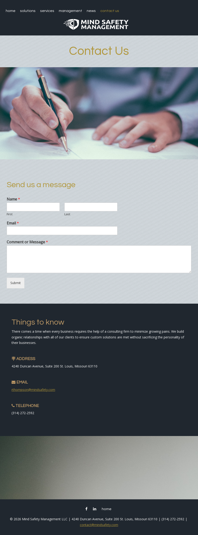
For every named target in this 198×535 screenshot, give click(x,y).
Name (13, 199)
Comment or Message (27, 242)
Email (13, 223)
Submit (15, 283)
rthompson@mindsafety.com (33, 389)
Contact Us (109, 11)
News (91, 11)
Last (67, 214)
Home (10, 11)
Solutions (28, 11)
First (9, 214)
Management (70, 11)
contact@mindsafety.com (99, 525)
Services (47, 11)
